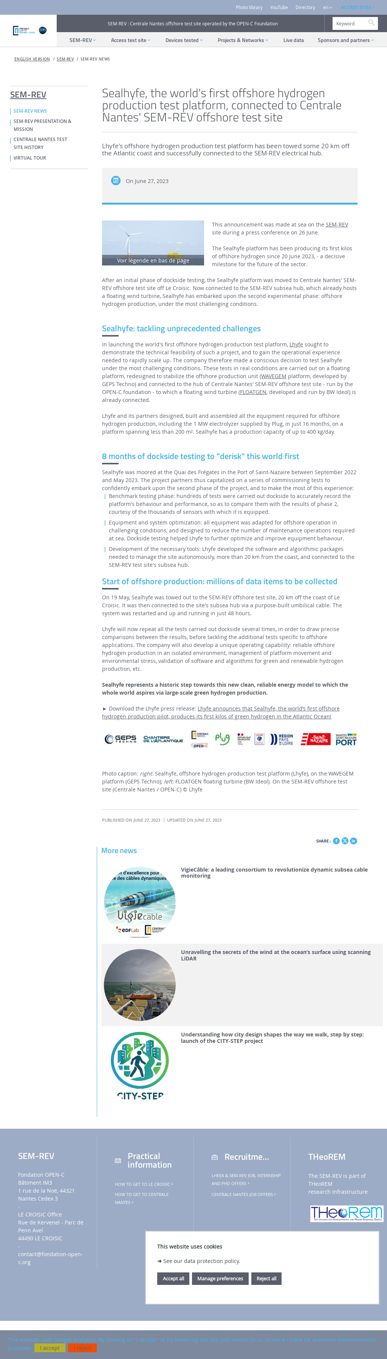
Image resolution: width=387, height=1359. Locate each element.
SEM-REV (65, 59)
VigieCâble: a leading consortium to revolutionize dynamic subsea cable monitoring (274, 873)
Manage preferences (220, 1278)
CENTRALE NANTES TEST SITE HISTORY (40, 143)
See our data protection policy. (201, 1260)
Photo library (249, 7)
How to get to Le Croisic (144, 1184)
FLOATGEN (253, 392)
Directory (305, 7)
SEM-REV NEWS (95, 59)
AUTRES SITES (356, 7)
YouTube (279, 7)
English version (32, 59)
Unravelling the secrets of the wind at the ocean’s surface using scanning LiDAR (276, 955)
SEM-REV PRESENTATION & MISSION (42, 125)
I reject (82, 1347)
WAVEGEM (273, 376)
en (325, 7)
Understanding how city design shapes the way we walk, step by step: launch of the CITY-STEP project (272, 1038)
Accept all (173, 1278)
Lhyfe (296, 344)
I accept (50, 1347)
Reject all (266, 1278)
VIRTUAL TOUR (30, 158)
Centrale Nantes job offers (244, 1194)
